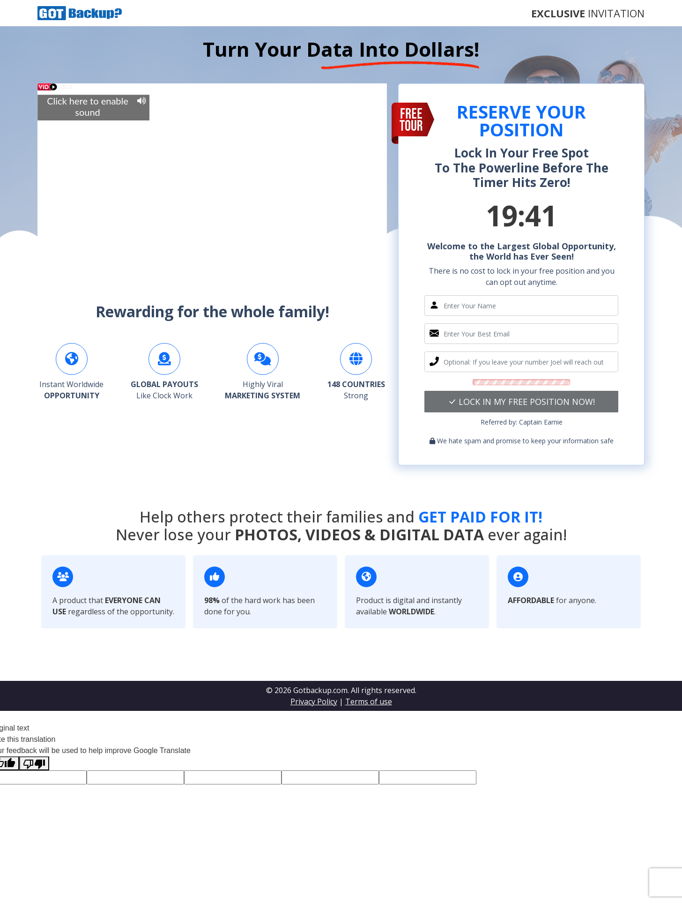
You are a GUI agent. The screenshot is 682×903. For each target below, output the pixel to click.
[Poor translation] (34, 763)
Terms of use (368, 701)
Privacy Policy (313, 701)
